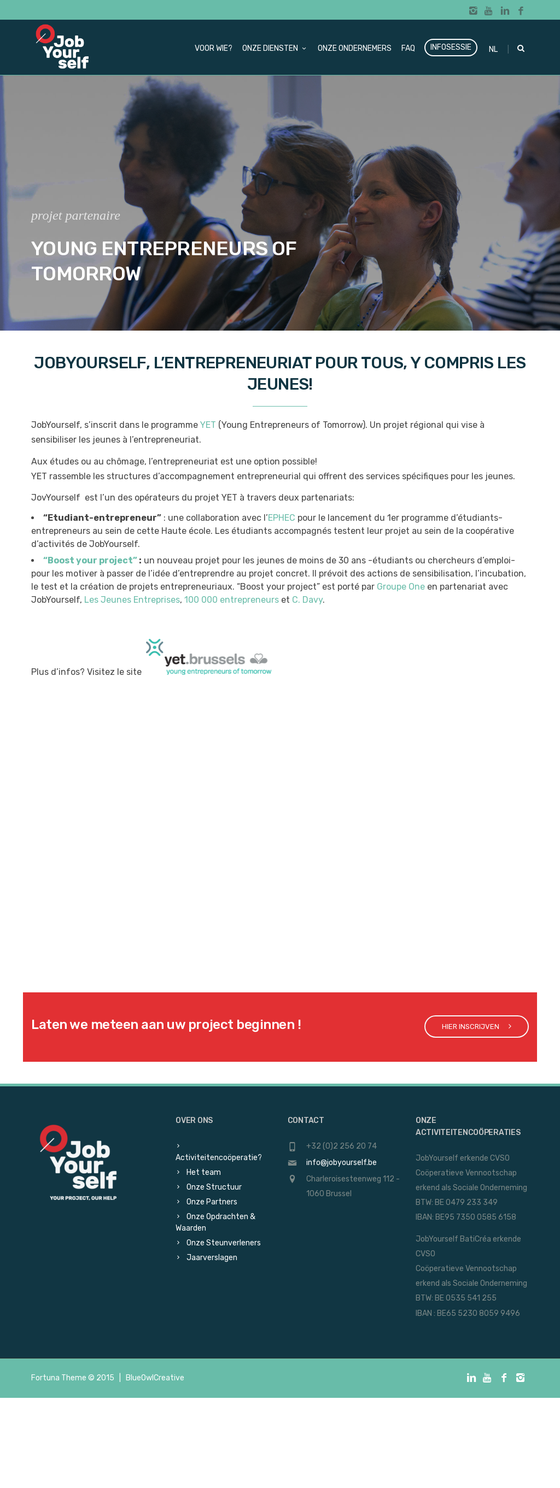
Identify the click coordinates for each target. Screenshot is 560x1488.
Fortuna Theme (58, 1378)
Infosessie (450, 47)
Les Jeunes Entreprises (132, 600)
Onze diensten (275, 48)
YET (208, 425)
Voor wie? (213, 48)
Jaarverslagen (211, 1257)
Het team (203, 1172)
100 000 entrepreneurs (231, 600)
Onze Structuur (214, 1187)
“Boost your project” (90, 560)
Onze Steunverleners (223, 1243)
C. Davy (307, 600)
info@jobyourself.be (341, 1162)
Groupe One (401, 586)
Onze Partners (211, 1202)
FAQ (408, 48)
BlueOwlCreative (155, 1378)
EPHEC (281, 518)
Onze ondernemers (355, 48)
